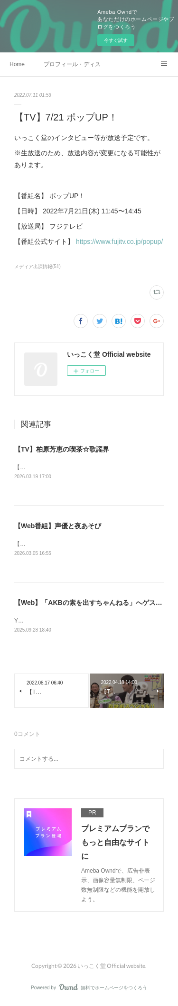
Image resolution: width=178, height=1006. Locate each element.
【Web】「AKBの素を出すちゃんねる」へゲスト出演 (95, 603)
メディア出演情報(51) (37, 266)
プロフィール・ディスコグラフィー (72, 64)
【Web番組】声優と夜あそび (57, 526)
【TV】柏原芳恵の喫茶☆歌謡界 (61, 449)
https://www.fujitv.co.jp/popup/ (119, 241)
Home (17, 64)
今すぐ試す (116, 40)
